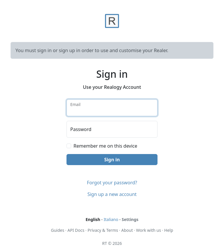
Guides (57, 230)
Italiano (111, 219)
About (127, 230)
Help (168, 230)
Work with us (148, 230)
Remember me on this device (105, 146)
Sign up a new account (112, 194)
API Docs (75, 230)
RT (104, 243)
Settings (130, 219)
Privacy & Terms (103, 230)
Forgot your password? (112, 182)
